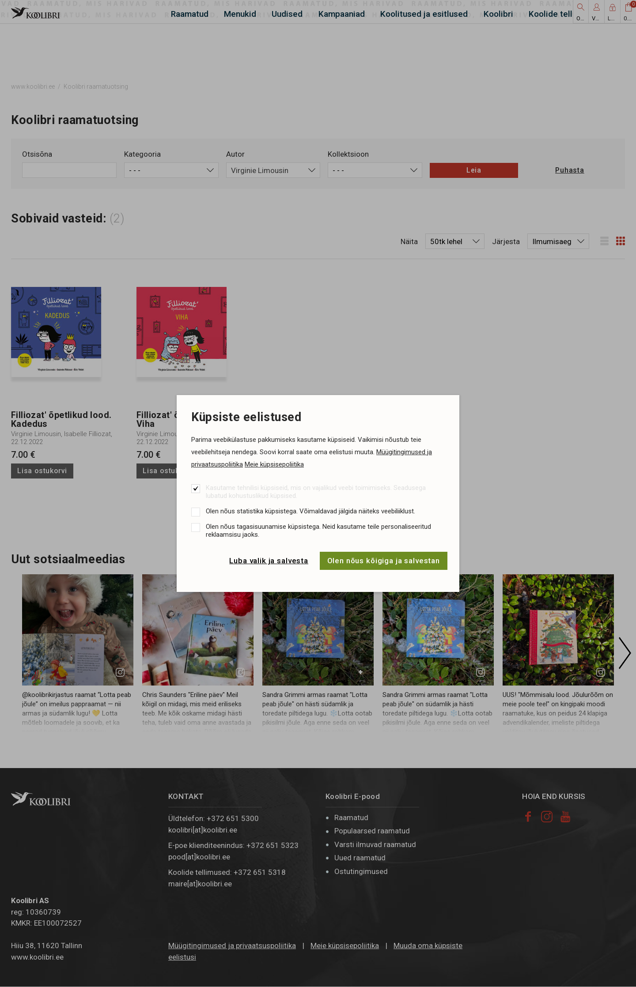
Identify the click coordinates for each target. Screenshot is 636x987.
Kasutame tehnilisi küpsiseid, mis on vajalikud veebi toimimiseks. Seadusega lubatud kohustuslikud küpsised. (316, 492)
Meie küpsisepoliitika (274, 464)
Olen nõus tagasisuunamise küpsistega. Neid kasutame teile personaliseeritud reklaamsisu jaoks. (318, 531)
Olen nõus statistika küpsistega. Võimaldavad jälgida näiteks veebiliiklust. (310, 511)
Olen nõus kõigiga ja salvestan (383, 560)
